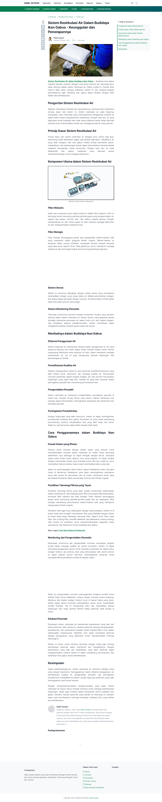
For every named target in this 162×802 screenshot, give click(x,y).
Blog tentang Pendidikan (93, 787)
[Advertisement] (81, 267)
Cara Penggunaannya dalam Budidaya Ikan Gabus (133, 44)
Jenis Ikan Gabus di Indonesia (72, 530)
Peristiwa (79, 3)
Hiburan (90, 3)
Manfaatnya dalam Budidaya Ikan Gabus (134, 39)
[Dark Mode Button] (132, 3)
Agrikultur (47, 3)
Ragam (99, 3)
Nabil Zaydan (86, 710)
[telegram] (43, 39)
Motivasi (57, 3)
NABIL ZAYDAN (31, 3)
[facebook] (43, 27)
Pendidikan (68, 3)
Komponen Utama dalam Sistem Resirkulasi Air (131, 34)
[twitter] (43, 31)
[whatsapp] (43, 35)
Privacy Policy (89, 781)
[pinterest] (43, 44)
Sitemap (87, 784)
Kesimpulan (123, 49)
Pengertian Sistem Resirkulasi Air (131, 26)
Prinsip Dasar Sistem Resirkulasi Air (132, 30)
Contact (87, 775)
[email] (43, 48)
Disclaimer (88, 778)
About (86, 772)
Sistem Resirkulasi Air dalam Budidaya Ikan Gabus (71, 81)
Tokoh (107, 3)
